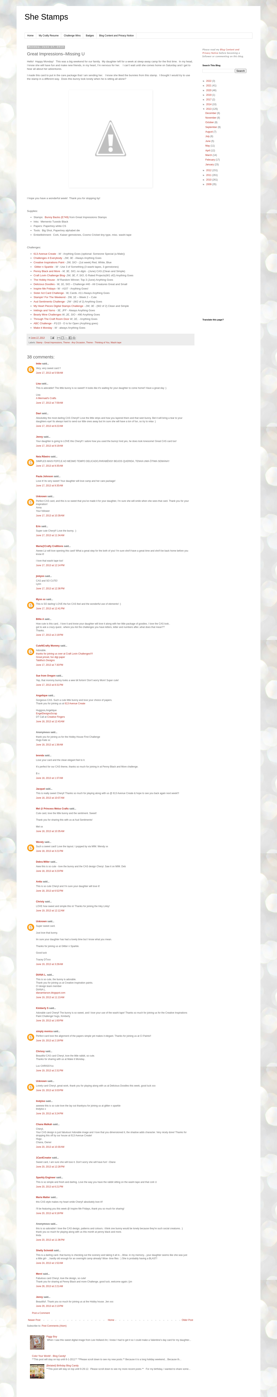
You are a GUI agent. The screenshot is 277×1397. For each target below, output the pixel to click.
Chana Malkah (44, 1124)
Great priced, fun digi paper (50, 657)
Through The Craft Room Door (51, 318)
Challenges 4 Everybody (48, 257)
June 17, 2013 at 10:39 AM (50, 515)
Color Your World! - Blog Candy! (49, 1356)
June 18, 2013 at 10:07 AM (50, 797)
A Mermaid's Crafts (46, 398)
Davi (38, 413)
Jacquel (40, 788)
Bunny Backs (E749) (57, 217)
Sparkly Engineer (46, 1177)
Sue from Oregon (46, 675)
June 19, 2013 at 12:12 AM (50, 910)
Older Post (187, 1320)
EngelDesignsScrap (46, 713)
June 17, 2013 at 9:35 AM (49, 465)
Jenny (39, 436)
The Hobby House (44, 279)
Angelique (42, 695)
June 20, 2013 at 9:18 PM (49, 1213)
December (211, 113)
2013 (209, 109)
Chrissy (40, 1051)
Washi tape (116, 342)
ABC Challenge (43, 323)
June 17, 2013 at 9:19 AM (49, 445)
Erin (38, 526)
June (208, 141)
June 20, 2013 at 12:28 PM (50, 1166)
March (209, 155)
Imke (38, 363)
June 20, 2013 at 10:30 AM (50, 1147)
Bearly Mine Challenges (47, 314)
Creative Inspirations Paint (49, 262)
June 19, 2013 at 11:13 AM (50, 997)
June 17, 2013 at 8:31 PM (49, 685)
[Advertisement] (224, 252)
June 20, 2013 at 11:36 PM (50, 1239)
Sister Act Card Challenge (49, 292)
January (209, 164)
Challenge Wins (72, 35)
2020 (209, 90)
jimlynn (40, 576)
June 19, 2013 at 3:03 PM (49, 1090)
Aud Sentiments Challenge (49, 301)
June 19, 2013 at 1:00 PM (49, 1020)
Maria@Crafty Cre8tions (49, 546)
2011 (209, 175)
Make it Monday (43, 327)
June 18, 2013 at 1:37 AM (49, 778)
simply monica (44, 1031)
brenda (40, 755)
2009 (209, 184)
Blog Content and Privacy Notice (116, 35)
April (208, 150)
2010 (209, 179)
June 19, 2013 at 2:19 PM (49, 1040)
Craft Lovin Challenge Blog (49, 275)
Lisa (38, 383)
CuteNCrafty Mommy (48, 645)
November (211, 117)
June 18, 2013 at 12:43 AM (50, 721)
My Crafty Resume (49, 35)
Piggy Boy (51, 1336)
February (210, 159)
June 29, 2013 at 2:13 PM (49, 1306)
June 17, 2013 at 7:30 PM (49, 665)
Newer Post (34, 1320)
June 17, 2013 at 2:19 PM (49, 635)
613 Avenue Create (45, 253)
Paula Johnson (44, 476)
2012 (209, 170)
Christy (40, 901)
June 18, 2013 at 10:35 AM (50, 831)
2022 (209, 81)
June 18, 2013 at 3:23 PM (49, 871)
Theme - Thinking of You (98, 342)
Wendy (40, 842)
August (209, 131)
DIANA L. (41, 974)
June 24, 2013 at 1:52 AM (49, 1263)
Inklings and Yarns (44, 310)
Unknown (41, 496)
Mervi (39, 1273)
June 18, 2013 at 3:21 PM (49, 851)
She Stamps (46, 16)
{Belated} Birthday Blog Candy (62, 1365)
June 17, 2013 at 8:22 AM (49, 426)
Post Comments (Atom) (54, 1325)
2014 (209, 104)
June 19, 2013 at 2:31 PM (49, 1070)
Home (30, 35)
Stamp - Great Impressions (49, 342)
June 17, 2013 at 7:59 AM (49, 402)
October (209, 122)
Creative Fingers (56, 716)
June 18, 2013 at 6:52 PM (49, 890)
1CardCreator (43, 1157)
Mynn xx (41, 599)
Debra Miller (43, 861)
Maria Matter (43, 1197)
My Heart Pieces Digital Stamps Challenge (58, 305)
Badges (90, 35)
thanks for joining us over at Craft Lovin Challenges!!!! (64, 653)
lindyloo (40, 1101)
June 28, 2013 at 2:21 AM (49, 1286)
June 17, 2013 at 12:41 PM (50, 608)
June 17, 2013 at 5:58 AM (49, 372)
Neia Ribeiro (43, 456)
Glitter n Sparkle (43, 266)
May (207, 145)
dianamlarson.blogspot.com (50, 992)
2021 (209, 85)
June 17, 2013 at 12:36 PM (50, 588)
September (211, 127)
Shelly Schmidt (44, 1250)
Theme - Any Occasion (74, 342)
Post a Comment (41, 1313)
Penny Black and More (47, 271)
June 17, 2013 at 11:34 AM (50, 535)
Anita (39, 881)
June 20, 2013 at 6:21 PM (49, 1186)
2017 (209, 99)
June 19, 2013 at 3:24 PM (49, 1113)
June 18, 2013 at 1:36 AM (49, 744)
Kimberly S (42, 1008)
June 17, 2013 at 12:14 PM (50, 565)
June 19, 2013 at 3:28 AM (49, 964)
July (207, 136)
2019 (209, 95)
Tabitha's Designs (45, 660)
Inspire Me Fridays (44, 288)
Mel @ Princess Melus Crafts (52, 808)
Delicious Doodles (44, 284)
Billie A (40, 619)
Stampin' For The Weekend (50, 297)
